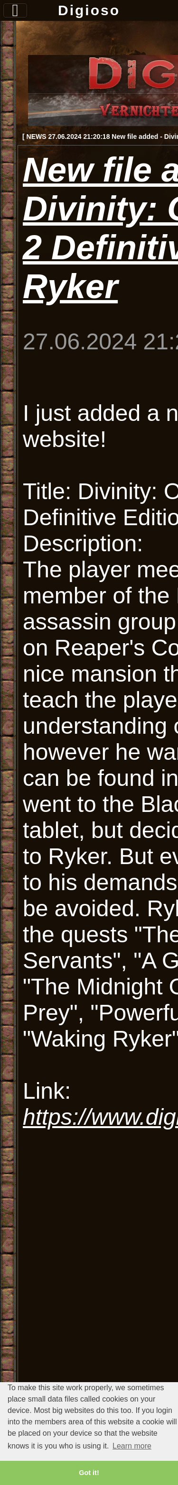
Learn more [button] (131, 1446)
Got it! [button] (89, 1472)
